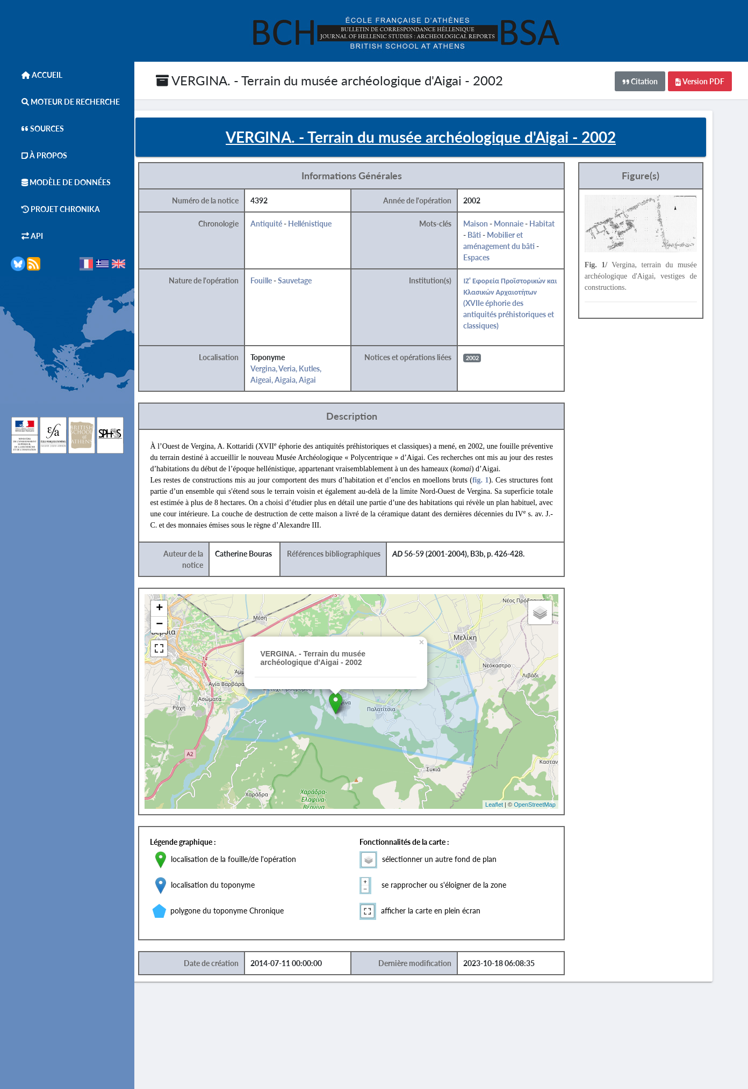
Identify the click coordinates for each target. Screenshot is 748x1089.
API (27, 235)
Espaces (498, 261)
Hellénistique (334, 227)
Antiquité (290, 227)
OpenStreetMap (555, 808)
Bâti (495, 239)
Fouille (285, 284)
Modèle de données (61, 182)
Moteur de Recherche (65, 101)
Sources (37, 128)
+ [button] (185, 613)
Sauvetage (319, 284)
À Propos (39, 155)
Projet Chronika (55, 209)
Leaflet (513, 808)
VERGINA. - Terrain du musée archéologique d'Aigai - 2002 (329, 80)
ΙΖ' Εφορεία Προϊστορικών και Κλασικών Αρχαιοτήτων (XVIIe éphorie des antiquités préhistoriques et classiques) (530, 307)
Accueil (36, 74)
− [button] (185, 629)
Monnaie (530, 227)
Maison (497, 227)
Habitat (563, 227)
